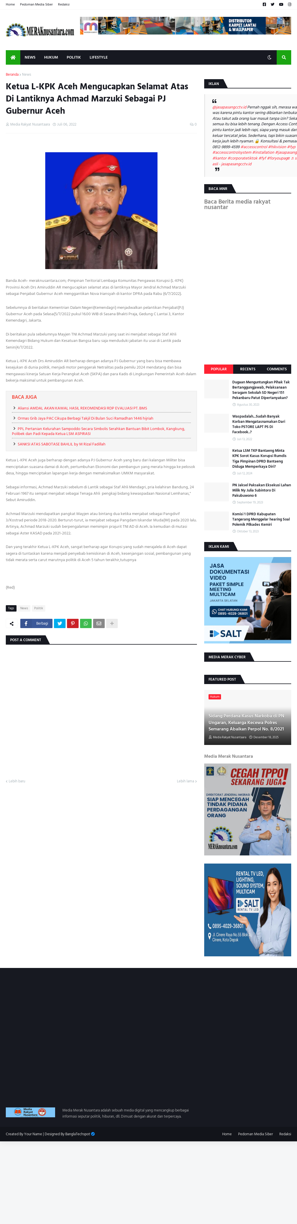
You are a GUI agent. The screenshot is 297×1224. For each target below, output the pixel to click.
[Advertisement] (148, 1182)
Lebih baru (17, 781)
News (26, 75)
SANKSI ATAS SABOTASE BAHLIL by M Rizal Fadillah (62, 444)
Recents (248, 369)
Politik (38, 608)
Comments (277, 369)
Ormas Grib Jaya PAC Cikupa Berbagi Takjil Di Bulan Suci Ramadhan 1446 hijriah (85, 418)
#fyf (262, 158)
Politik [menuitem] (74, 57)
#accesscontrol (253, 147)
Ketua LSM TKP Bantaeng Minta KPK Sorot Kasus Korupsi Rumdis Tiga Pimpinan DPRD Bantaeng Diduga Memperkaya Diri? (259, 458)
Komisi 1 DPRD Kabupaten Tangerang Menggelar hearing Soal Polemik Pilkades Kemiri (261, 519)
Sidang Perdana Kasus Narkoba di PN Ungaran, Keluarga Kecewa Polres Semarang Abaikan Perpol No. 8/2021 (246, 722)
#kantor (219, 158)
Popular (219, 369)
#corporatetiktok (242, 158)
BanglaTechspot (77, 1134)
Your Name (33, 1134)
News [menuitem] (30, 57)
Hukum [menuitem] (51, 57)
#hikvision (277, 147)
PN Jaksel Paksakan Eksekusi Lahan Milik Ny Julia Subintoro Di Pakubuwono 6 (261, 490)
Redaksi (64, 4)
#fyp (291, 147)
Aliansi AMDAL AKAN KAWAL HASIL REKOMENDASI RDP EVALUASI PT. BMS (82, 408)
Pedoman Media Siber (36, 4)
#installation (263, 152)
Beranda (12, 75)
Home (10, 4)
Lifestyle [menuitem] (99, 57)
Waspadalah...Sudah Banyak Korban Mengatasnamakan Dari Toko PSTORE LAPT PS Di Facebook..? (258, 424)
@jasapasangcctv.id (229, 107)
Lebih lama (185, 781)
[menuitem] (13, 57)
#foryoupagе (278, 158)
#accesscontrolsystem (231, 152)
